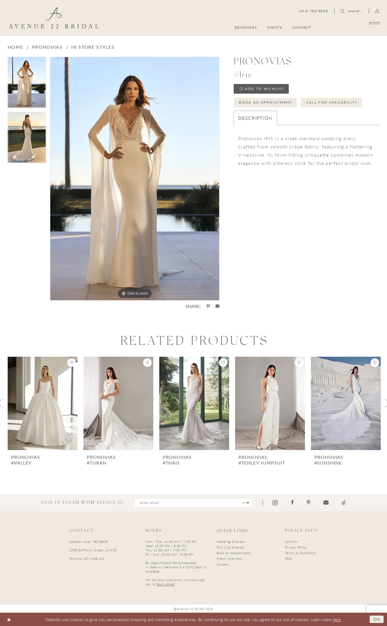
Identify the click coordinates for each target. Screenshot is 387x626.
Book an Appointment (265, 102)
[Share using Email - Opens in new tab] (217, 306)
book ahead (166, 584)
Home (16, 47)
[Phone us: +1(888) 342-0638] (313, 11)
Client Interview (229, 558)
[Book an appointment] (352, 27)
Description (255, 118)
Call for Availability (332, 102)
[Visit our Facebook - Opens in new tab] (292, 502)
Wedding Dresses (230, 541)
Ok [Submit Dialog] (377, 619)
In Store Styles (93, 47)
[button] (377, 11)
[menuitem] (352, 27)
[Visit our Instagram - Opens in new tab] (275, 503)
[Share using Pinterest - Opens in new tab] (208, 306)
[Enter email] (193, 503)
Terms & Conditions (300, 553)
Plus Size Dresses (231, 547)
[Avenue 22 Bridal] (54, 17)
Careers (223, 564)
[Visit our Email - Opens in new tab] (326, 502)
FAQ (288, 558)
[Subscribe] (245, 503)
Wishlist (291, 541)
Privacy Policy (296, 547)
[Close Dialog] (8, 619)
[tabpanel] (27, 84)
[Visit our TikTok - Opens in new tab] (344, 502)
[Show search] (351, 11)
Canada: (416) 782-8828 (89, 541)
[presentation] (43, 403)
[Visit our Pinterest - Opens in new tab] (308, 502)
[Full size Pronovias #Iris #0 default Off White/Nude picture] (134, 178)
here (336, 619)
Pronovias (47, 47)
